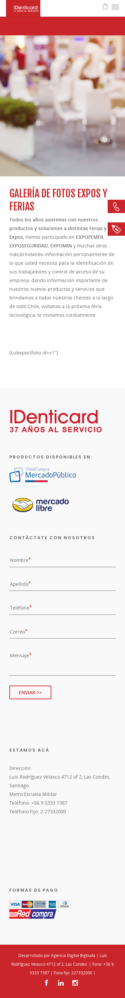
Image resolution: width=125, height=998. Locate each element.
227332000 (81, 973)
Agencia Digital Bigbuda (73, 955)
